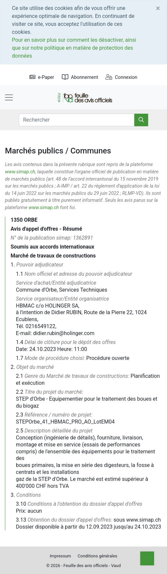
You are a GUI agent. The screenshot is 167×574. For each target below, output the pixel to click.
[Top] (147, 558)
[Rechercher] (141, 120)
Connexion (121, 77)
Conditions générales (97, 555)
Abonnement (80, 77)
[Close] (158, 8)
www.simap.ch (20, 172)
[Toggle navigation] (9, 97)
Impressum (60, 555)
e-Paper (41, 77)
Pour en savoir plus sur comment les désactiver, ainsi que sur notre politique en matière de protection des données (74, 48)
